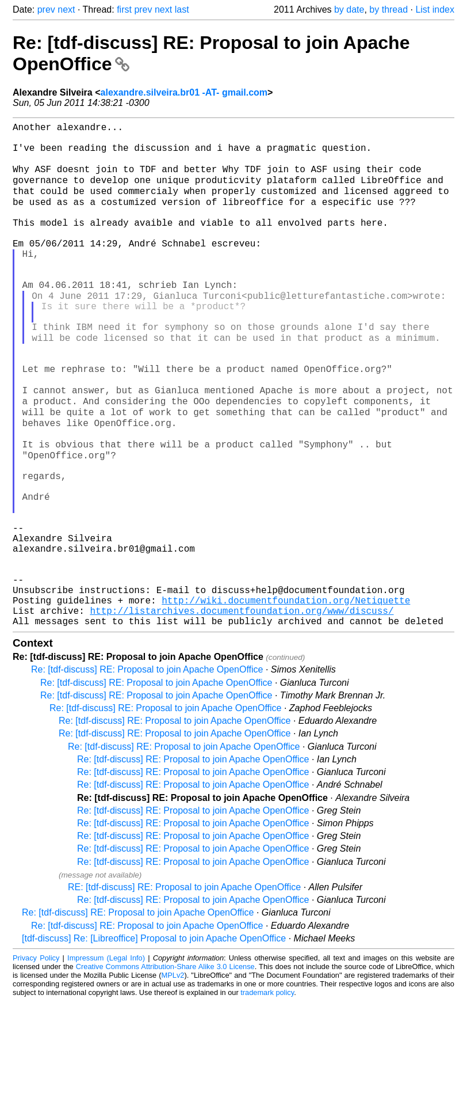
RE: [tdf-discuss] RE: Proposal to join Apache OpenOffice (184, 991)
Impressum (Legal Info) (106, 1061)
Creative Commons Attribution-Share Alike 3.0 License (165, 1070)
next (66, 9)
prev (46, 9)
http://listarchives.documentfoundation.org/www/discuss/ (241, 711)
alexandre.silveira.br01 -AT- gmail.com (184, 92)
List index (434, 9)
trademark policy (267, 1096)
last (182, 9)
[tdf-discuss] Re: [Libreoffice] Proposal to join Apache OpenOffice (154, 1042)
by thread (388, 9)
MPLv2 (173, 1078)
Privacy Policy (36, 1061)
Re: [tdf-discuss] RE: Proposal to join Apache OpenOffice (147, 773)
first (124, 9)
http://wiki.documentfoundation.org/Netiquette (286, 699)
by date (349, 9)
